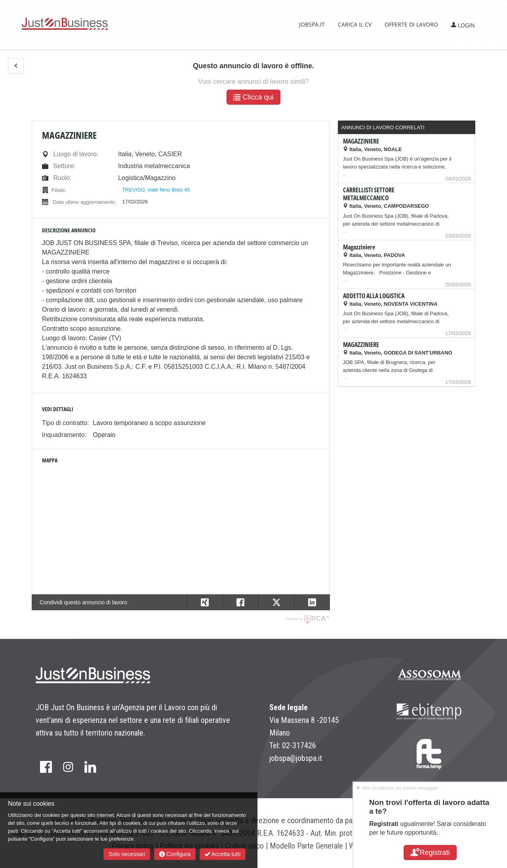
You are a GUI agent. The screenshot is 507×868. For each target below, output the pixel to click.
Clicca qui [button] (253, 97)
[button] (16, 66)
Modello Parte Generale (306, 846)
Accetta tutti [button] (222, 854)
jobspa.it (312, 24)
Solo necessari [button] (127, 854)
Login (463, 25)
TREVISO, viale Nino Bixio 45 (156, 190)
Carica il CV (355, 24)
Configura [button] (175, 854)
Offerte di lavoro (411, 24)
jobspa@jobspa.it (295, 758)
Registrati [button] (430, 853)
